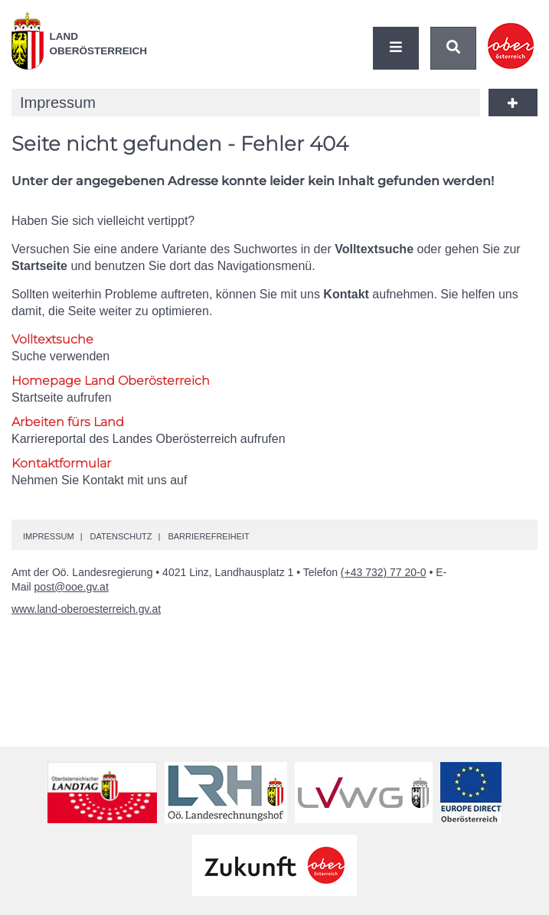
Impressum (48, 536)
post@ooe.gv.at (71, 587)
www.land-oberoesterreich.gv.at (86, 609)
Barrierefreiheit (208, 536)
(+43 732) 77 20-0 (383, 572)
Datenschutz (121, 536)
